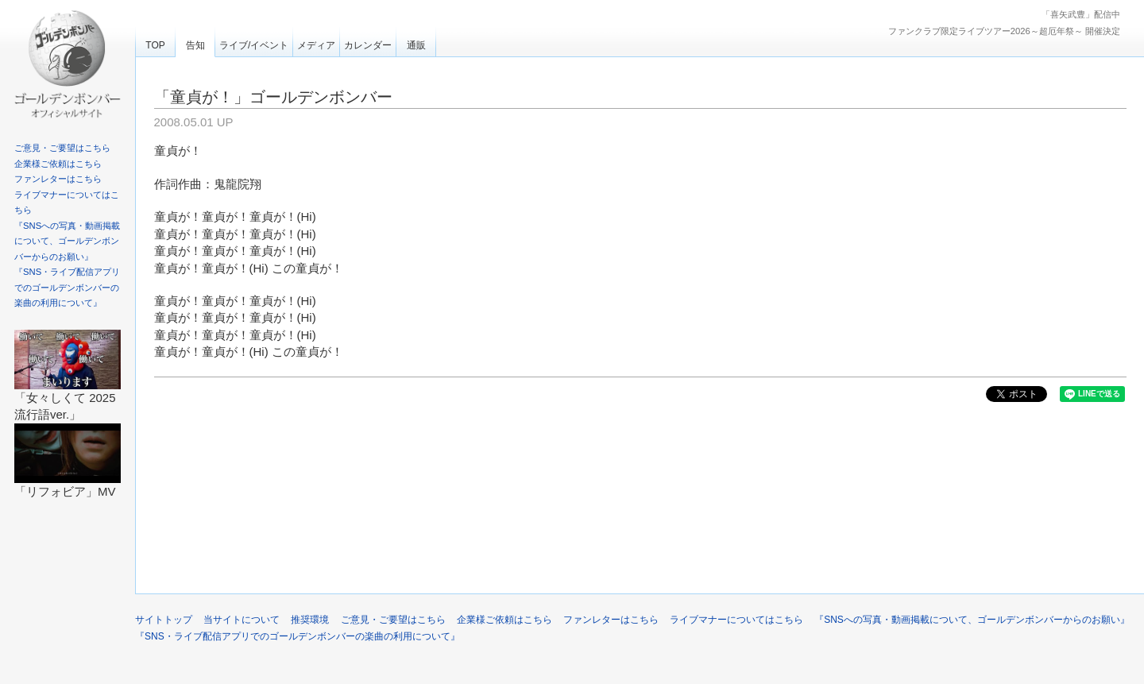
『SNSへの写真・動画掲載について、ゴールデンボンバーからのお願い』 (67, 241)
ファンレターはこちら (58, 179)
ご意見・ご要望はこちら (62, 148)
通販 (416, 45)
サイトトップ (163, 619)
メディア (316, 45)
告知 (195, 45)
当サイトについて (241, 619)
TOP (154, 45)
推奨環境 (310, 619)
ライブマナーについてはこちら (736, 619)
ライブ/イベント (253, 45)
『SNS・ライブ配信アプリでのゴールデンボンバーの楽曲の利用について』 (67, 287)
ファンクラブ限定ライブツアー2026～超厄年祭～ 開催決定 (1004, 31)
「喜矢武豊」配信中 (1081, 14)
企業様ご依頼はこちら (58, 163)
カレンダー (368, 45)
